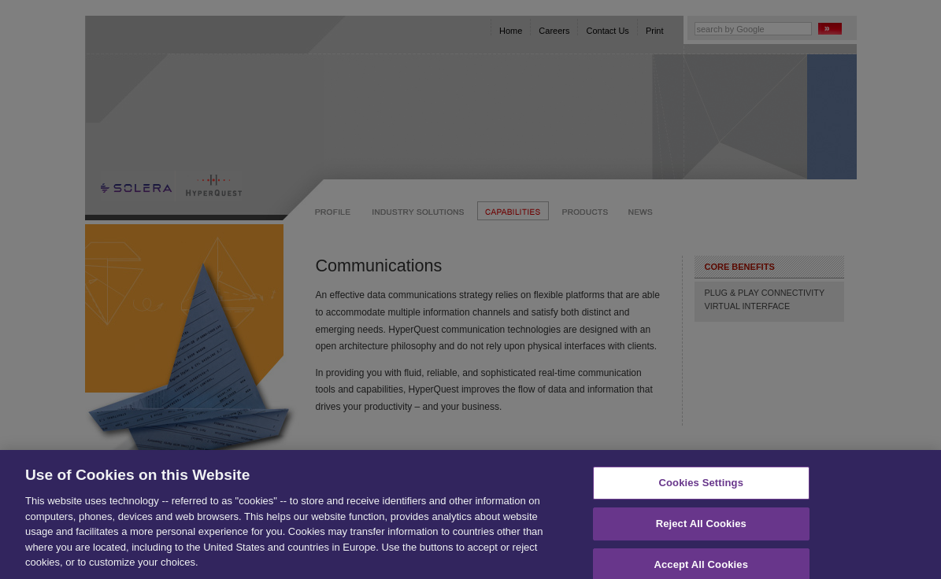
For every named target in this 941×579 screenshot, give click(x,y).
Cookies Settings (700, 487)
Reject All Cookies (701, 528)
